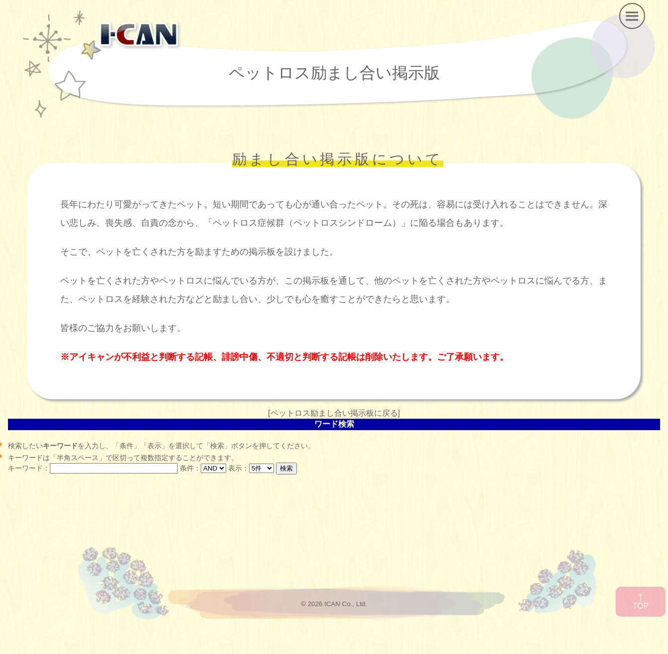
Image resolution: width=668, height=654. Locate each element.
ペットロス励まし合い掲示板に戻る (334, 413)
